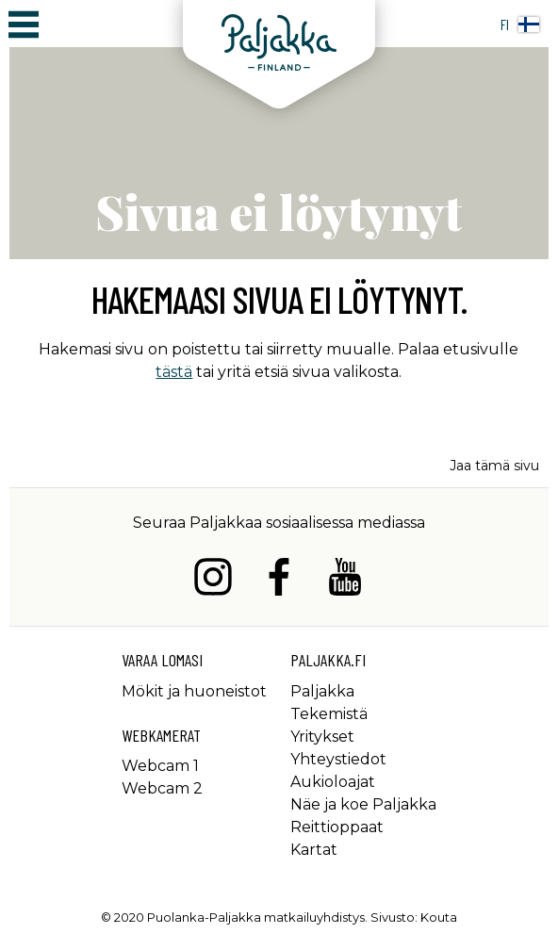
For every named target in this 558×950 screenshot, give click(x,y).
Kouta (438, 917)
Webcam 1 (160, 766)
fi (520, 24)
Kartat (313, 850)
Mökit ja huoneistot (194, 691)
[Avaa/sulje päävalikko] (23, 23)
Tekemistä (329, 714)
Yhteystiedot (338, 759)
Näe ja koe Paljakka (363, 804)
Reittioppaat (337, 827)
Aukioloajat (332, 782)
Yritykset (322, 736)
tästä (174, 372)
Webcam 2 (162, 788)
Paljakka (322, 691)
